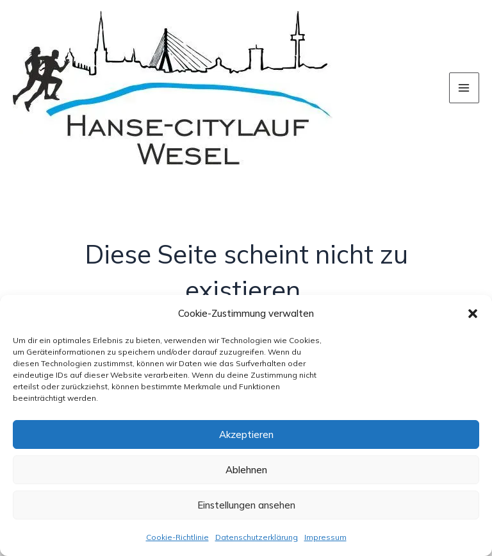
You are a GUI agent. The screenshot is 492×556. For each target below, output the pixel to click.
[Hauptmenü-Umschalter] (464, 87)
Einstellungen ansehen (246, 505)
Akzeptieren (246, 434)
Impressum (325, 537)
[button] (472, 313)
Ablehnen (246, 470)
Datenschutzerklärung (256, 537)
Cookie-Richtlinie (177, 537)
